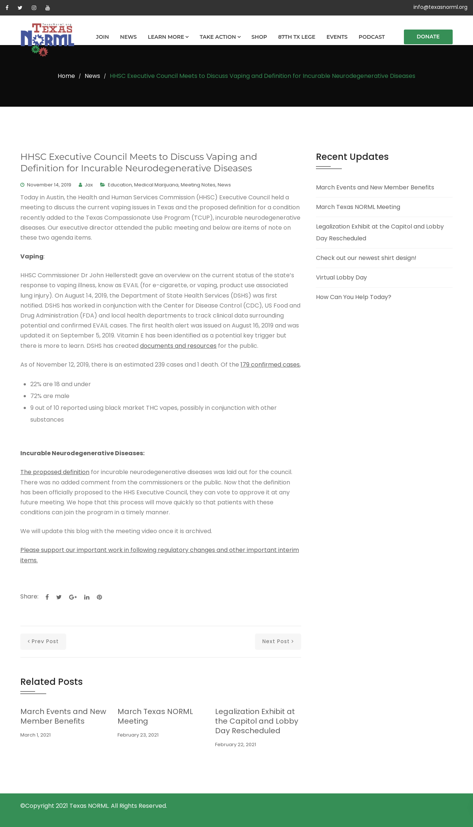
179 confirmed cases (270, 364)
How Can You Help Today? (353, 297)
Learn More (166, 37)
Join (102, 37)
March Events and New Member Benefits (63, 716)
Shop (259, 37)
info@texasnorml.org (440, 7)
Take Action (218, 37)
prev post (43, 641)
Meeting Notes (198, 184)
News (128, 37)
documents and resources (178, 346)
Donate (428, 36)
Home (66, 76)
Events (336, 37)
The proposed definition (54, 472)
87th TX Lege (297, 37)
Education (120, 184)
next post (278, 641)
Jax (89, 184)
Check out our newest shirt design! (366, 258)
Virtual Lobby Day (341, 277)
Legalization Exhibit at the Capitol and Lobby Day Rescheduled (256, 721)
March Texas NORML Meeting (155, 716)
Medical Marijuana (156, 184)
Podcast (372, 37)
